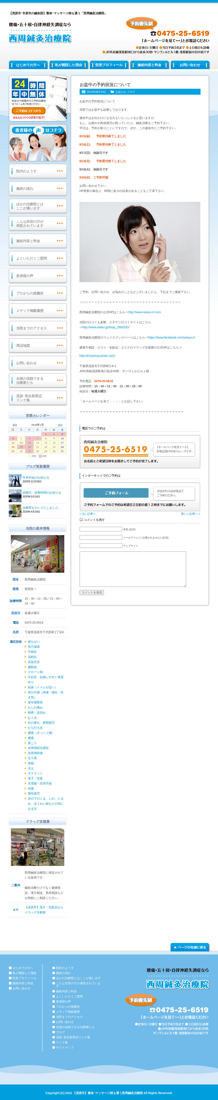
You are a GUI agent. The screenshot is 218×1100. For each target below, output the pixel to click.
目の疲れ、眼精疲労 (41, 722)
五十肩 (32, 758)
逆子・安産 (35, 778)
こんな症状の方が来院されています (29, 223)
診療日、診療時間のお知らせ (44, 493)
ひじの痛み (35, 707)
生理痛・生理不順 (40, 783)
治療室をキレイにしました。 (44, 508)
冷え (31, 768)
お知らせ (121, 91)
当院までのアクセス (31, 328)
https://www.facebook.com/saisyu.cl (171, 337)
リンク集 (62, 1042)
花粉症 (32, 657)
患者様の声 (24, 276)
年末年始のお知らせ (44, 478)
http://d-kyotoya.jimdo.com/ (97, 355)
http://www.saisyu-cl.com (144, 312)
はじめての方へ (28, 65)
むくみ (32, 717)
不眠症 (32, 651)
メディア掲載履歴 (29, 311)
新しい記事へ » (190, 513)
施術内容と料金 (149, 65)
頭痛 (31, 788)
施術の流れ (24, 188)
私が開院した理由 (68, 65)
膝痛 (31, 738)
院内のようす (26, 171)
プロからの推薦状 (29, 293)
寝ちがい (34, 641)
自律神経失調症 (38, 748)
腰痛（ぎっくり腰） (41, 732)
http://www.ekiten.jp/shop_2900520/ (105, 327)
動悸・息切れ (37, 712)
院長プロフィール (109, 65)
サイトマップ (65, 1047)
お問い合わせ (190, 65)
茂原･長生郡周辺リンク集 (29, 398)
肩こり (32, 743)
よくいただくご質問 (31, 258)
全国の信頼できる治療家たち (29, 380)
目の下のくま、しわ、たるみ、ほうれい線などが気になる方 (46, 803)
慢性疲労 (34, 793)
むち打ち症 (35, 727)
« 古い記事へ (88, 513)
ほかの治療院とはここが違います (29, 206)
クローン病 (35, 672)
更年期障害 (35, 702)
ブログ (131, 91)
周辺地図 (23, 345)
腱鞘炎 (32, 667)
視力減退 (34, 646)
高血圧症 (34, 662)
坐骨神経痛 (35, 753)
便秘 (31, 763)
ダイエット (35, 773)
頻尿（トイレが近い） (43, 687)
